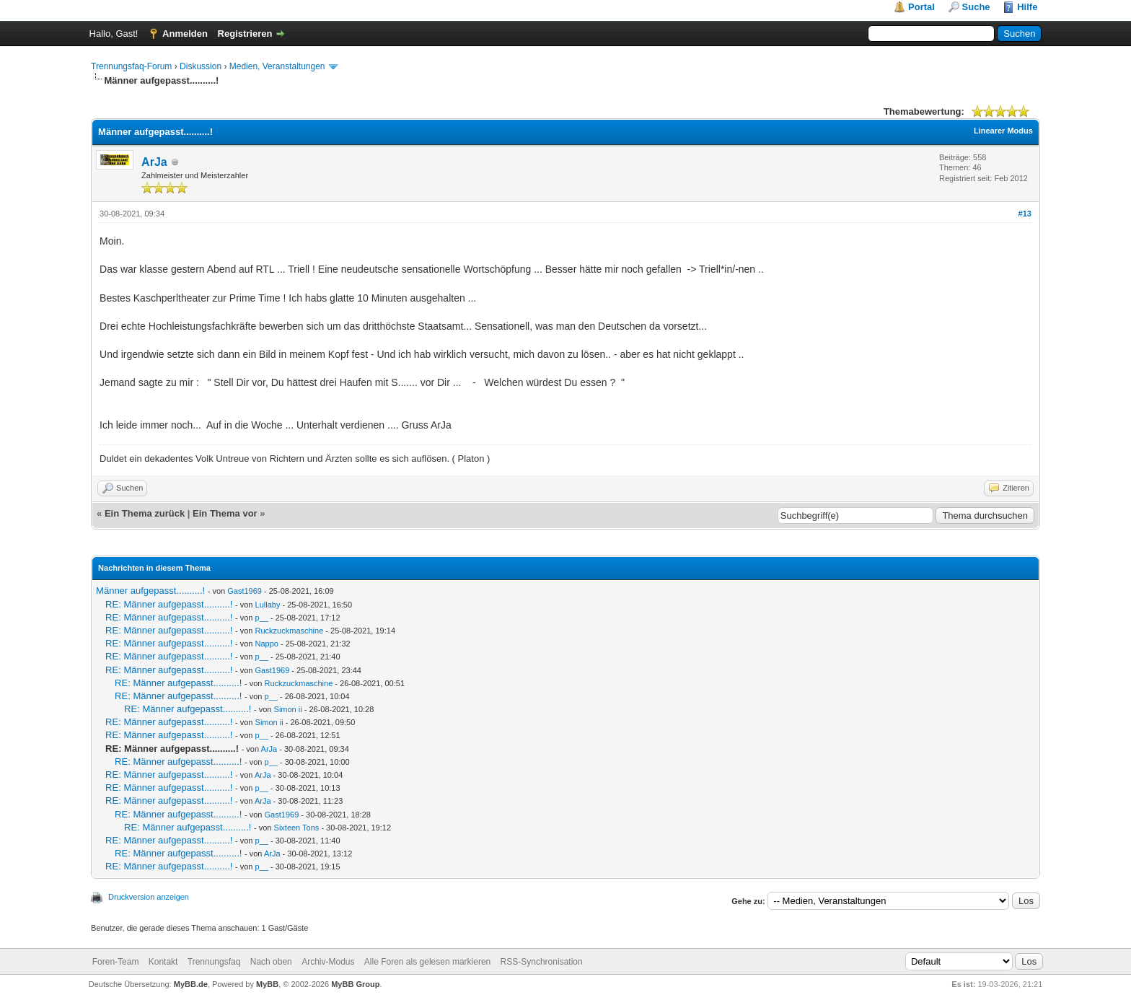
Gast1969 (244, 591)
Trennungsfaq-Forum (131, 66)
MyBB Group (355, 984)
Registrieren (245, 33)
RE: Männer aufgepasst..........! (168, 604)
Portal (921, 6)
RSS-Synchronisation (542, 962)
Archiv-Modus (328, 962)
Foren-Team (115, 962)
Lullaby (268, 604)
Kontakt (163, 962)
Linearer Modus (1003, 130)
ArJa (154, 162)
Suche (976, 6)
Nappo (266, 643)
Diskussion (200, 66)
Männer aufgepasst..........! (150, 590)
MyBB (267, 984)
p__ (261, 617)
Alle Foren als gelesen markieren (427, 962)
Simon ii (288, 709)
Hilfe (1027, 6)
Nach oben (271, 962)
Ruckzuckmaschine (289, 630)
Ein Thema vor (225, 513)
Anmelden (185, 33)
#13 (1024, 213)
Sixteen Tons (297, 827)
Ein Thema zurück (145, 513)
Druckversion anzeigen (148, 896)
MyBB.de (191, 984)
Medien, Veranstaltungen (277, 66)
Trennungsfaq (214, 962)
